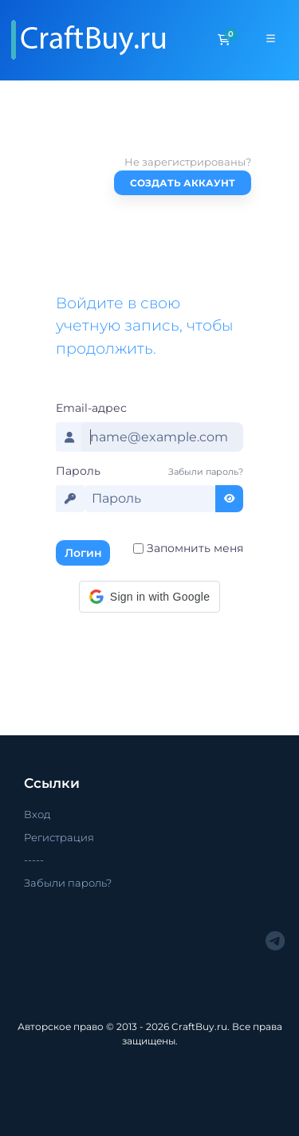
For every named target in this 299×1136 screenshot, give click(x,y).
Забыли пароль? (205, 471)
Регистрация (59, 837)
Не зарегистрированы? (187, 161)
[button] (149, 597)
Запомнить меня (195, 548)
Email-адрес (91, 408)
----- (34, 859)
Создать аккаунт (182, 183)
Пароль (78, 471)
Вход (37, 814)
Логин (83, 553)
